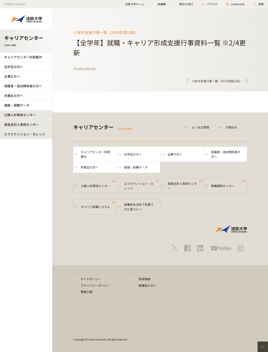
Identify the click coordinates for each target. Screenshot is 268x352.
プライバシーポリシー (95, 285)
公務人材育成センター (20, 115)
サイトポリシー (91, 279)
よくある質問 (200, 127)
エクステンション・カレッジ (24, 134)
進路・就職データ (16, 105)
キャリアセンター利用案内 (23, 57)
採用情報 (144, 279)
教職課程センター (222, 186)
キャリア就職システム (95, 207)
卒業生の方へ (13, 95)
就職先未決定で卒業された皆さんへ (138, 206)
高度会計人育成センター (21, 124)
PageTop (263, 347)
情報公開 (86, 292)
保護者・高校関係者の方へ (23, 86)
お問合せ (231, 127)
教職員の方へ (147, 285)
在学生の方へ (13, 66)
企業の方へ (12, 76)
